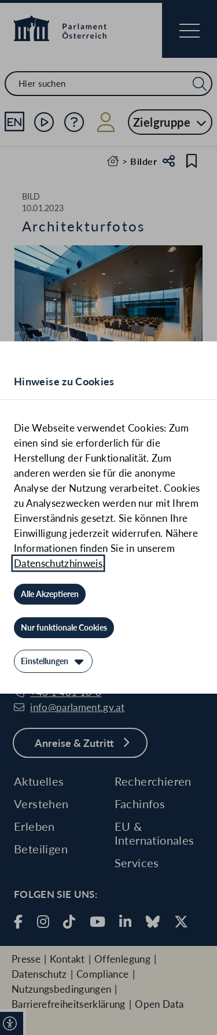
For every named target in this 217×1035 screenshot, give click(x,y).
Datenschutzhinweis (58, 563)
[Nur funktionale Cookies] (64, 627)
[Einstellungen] (53, 661)
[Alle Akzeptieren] (50, 594)
